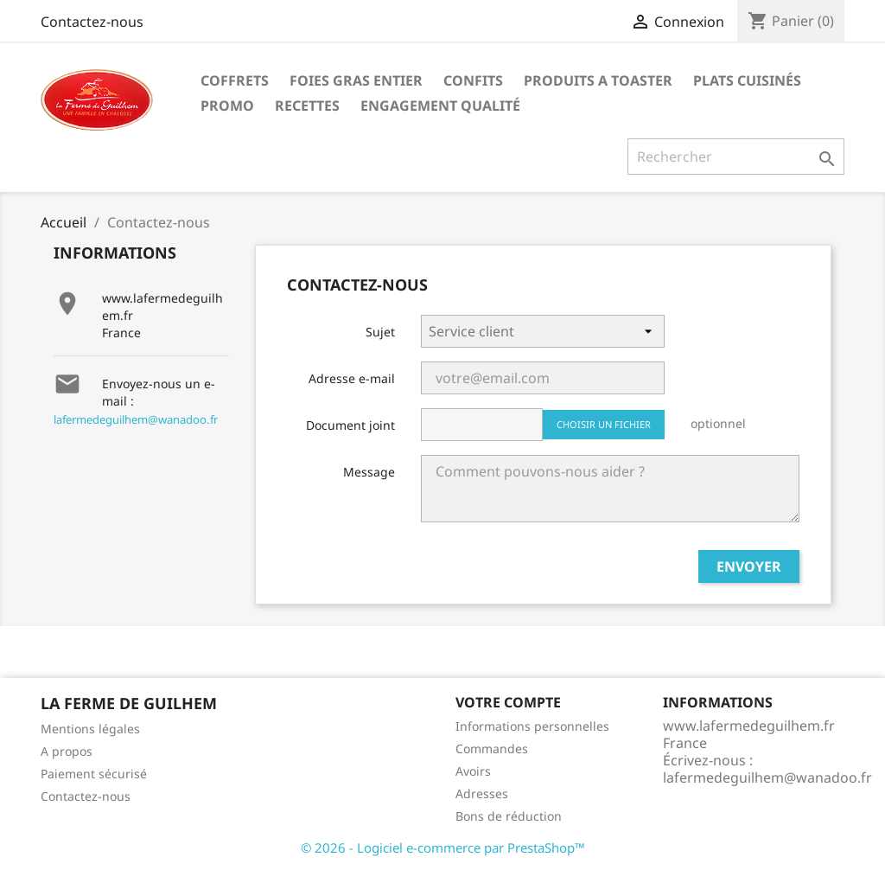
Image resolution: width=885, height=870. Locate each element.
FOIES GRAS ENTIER (356, 80)
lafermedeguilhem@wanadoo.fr (136, 419)
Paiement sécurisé (94, 773)
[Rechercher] (735, 156)
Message (369, 472)
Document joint (350, 425)
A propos (66, 751)
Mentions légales (90, 728)
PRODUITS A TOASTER (598, 80)
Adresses (481, 793)
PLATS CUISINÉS (747, 80)
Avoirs (473, 771)
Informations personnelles (532, 726)
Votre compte (508, 702)
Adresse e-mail (352, 378)
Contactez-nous (92, 21)
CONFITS (473, 80)
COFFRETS (235, 80)
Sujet (380, 331)
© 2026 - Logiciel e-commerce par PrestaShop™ (443, 847)
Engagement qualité (440, 105)
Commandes (491, 748)
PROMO (227, 105)
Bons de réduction (508, 816)
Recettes (307, 105)
